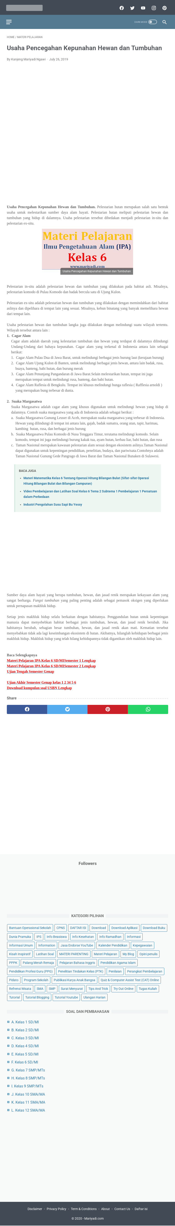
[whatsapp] (148, 707)
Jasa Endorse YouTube (77, 945)
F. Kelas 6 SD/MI (24, 1062)
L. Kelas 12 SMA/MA (28, 1110)
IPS (38, 936)
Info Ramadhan (110, 936)
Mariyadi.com (94, 1219)
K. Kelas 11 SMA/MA (28, 1102)
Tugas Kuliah (148, 988)
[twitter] (131, 6)
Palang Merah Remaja (38, 962)
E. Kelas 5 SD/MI (25, 1054)
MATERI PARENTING (73, 953)
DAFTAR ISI (78, 927)
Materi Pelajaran (105, 953)
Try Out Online (123, 988)
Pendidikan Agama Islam (118, 962)
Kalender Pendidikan (112, 945)
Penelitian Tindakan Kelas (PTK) (80, 971)
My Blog (128, 953)
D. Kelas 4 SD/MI (25, 1046)
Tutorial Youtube (66, 997)
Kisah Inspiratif (20, 953)
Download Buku (154, 927)
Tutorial (14, 997)
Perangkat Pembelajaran (144, 971)
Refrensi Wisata (20, 988)
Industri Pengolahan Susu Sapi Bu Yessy (52, 502)
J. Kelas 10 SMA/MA (28, 1094)
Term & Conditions (84, 1209)
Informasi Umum (21, 945)
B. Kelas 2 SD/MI (25, 1030)
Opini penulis (148, 953)
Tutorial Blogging (37, 997)
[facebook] (120, 6)
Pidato (13, 979)
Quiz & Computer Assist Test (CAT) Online (130, 979)
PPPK (13, 962)
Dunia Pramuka (20, 936)
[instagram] (152, 6)
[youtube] (142, 6)
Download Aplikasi (124, 927)
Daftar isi (141, 1209)
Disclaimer (35, 1209)
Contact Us (122, 1209)
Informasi (134, 936)
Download (99, 927)
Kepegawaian (142, 945)
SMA (40, 988)
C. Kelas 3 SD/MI (25, 1038)
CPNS (61, 927)
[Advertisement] (87, 128)
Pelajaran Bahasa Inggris (77, 962)
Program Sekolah (36, 979)
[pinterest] (163, 6)
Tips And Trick (98, 988)
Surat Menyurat (72, 988)
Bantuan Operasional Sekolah (30, 927)
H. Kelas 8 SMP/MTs (28, 1078)
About (105, 1209)
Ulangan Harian (94, 997)
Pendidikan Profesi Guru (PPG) (31, 971)
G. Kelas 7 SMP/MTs (28, 1070)
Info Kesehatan (83, 936)
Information (46, 945)
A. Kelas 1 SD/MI (25, 1021)
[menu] (9, 19)
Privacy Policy (56, 1209)
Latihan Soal (45, 953)
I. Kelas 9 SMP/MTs (27, 1086)
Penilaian (115, 971)
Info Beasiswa (57, 936)
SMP (52, 988)
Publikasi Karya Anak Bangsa (74, 979)
